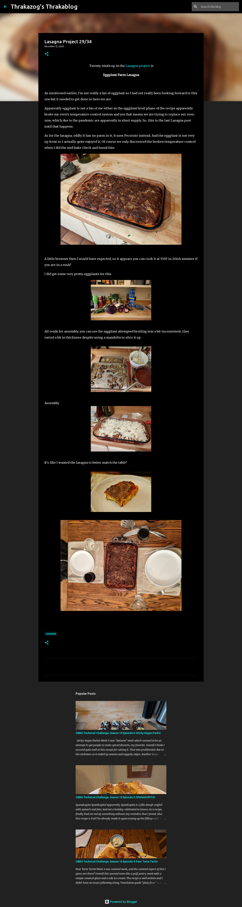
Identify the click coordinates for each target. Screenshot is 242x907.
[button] (46, 54)
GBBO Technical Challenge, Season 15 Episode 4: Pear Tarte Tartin (117, 861)
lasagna (51, 634)
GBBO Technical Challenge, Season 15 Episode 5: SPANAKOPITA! (115, 797)
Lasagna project (138, 66)
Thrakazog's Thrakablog (44, 6)
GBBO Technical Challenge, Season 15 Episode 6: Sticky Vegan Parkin (118, 733)
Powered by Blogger (121, 901)
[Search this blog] (219, 6)
